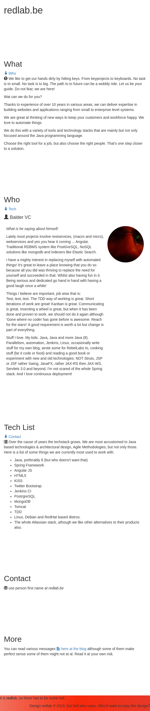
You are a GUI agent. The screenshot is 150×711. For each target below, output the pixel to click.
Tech (10, 209)
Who (10, 73)
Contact (12, 437)
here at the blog (72, 649)
